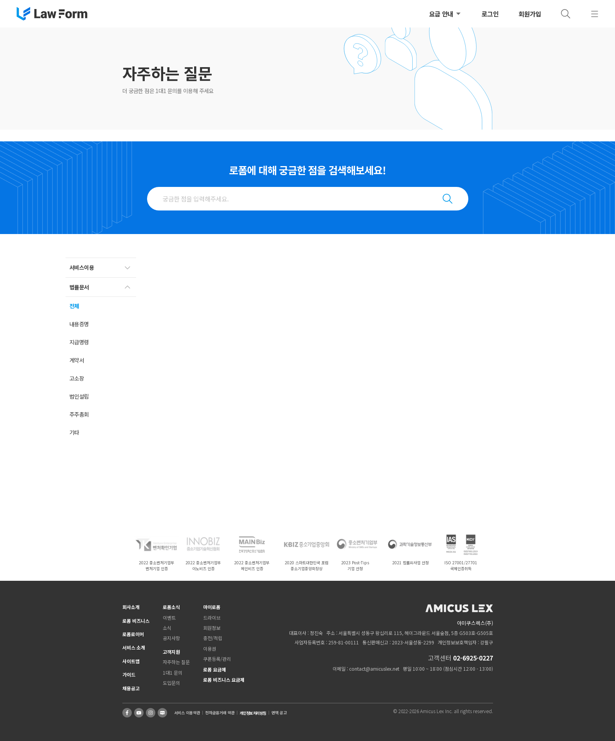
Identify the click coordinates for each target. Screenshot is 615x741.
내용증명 (79, 324)
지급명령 (79, 342)
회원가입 (530, 13)
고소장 (76, 378)
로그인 (490, 13)
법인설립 (79, 396)
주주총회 (79, 414)
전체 (74, 306)
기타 (74, 432)
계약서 (76, 360)
